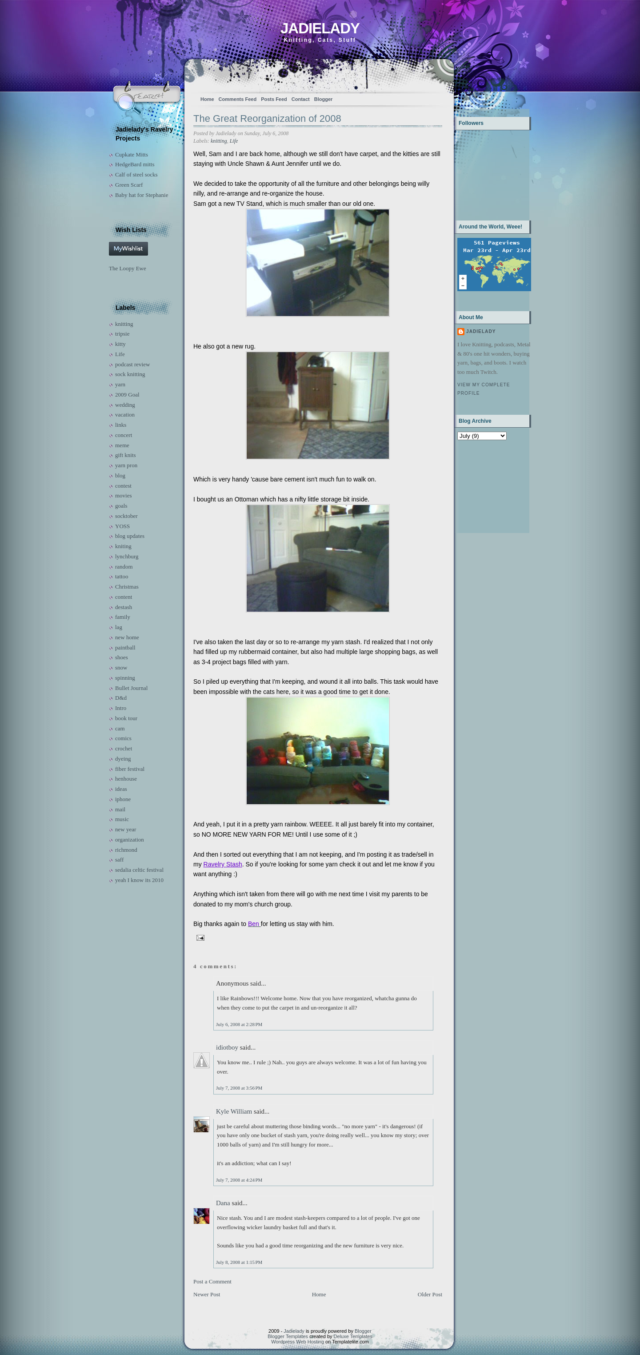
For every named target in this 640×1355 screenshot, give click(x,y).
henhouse (126, 778)
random (124, 566)
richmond (126, 849)
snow (121, 667)
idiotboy (227, 1047)
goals (121, 505)
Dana (223, 1203)
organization (129, 839)
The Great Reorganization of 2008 (267, 118)
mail (120, 809)
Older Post (430, 1294)
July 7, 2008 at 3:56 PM (239, 1087)
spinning (125, 677)
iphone (123, 799)
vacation (125, 414)
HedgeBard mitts (134, 164)
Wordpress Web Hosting (297, 1341)
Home (207, 99)
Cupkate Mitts (131, 154)
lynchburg (126, 556)
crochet (123, 748)
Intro (120, 708)
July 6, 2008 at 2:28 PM (239, 1024)
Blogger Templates (288, 1336)
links (120, 424)
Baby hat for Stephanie (141, 195)
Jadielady (320, 28)
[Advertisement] (485, 485)
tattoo (121, 576)
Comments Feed (238, 99)
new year (125, 829)
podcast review (132, 364)
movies (123, 495)
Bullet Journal (131, 688)
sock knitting (130, 374)
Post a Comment (212, 1281)
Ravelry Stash (223, 864)
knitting (124, 324)
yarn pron (126, 465)
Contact (301, 99)
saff (119, 859)
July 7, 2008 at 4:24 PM (239, 1180)
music (122, 819)
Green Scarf (129, 184)
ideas (121, 789)
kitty (120, 344)
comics (123, 738)
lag (118, 627)
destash (123, 607)
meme (122, 445)
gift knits (125, 455)
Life (120, 354)
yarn (120, 384)
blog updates (129, 536)
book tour (126, 718)
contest (123, 485)
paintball (125, 647)
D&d (121, 697)
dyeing (123, 758)
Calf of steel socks (136, 174)
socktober (126, 516)
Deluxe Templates (353, 1336)
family (122, 616)
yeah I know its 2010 (139, 880)
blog (120, 475)
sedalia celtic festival (139, 869)
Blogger (323, 99)
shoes (121, 657)
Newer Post (206, 1294)
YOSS (122, 526)
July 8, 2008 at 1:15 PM (239, 1262)
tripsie (122, 333)
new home (127, 637)
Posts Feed (274, 99)
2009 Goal (127, 394)
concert (123, 435)
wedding (125, 404)
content (123, 596)
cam (120, 728)
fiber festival (129, 769)
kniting (123, 546)
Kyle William (234, 1111)
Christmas (127, 586)
